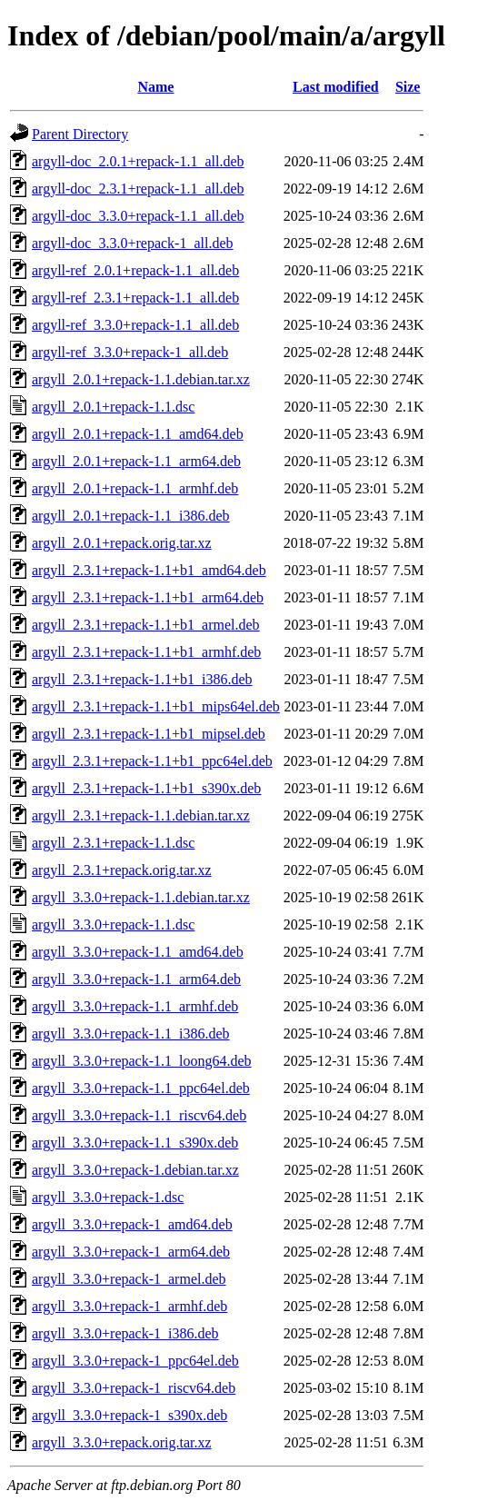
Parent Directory (80, 134)
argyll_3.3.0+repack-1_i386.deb (125, 1333)
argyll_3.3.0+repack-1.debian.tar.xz (135, 1170)
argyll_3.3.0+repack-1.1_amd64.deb (138, 951)
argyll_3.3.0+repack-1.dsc (108, 1197)
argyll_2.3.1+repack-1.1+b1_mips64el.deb (156, 706)
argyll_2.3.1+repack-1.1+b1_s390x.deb (146, 788)
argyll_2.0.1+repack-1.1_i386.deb (131, 515)
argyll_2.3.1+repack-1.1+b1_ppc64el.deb (152, 761)
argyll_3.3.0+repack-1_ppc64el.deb (135, 1360)
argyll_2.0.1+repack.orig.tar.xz (122, 543)
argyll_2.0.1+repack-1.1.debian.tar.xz (141, 379)
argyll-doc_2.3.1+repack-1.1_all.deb (138, 188)
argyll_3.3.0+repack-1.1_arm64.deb (136, 979)
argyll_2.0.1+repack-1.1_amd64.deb (138, 434)
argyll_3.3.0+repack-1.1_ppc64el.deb (141, 1088)
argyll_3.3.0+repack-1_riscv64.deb (133, 1388)
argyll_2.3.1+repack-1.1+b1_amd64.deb (149, 570)
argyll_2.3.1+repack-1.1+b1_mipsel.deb (148, 733)
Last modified (336, 86)
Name (155, 86)
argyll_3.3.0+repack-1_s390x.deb (129, 1415)
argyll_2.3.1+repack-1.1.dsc (113, 842)
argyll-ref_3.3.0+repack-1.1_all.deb (135, 325)
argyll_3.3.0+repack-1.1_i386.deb (131, 1033)
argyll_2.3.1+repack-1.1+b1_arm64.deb (148, 597)
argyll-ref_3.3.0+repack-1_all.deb (130, 352)
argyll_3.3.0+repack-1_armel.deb (129, 1279)
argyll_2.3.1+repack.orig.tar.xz (122, 870)
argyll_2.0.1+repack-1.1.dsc (113, 406)
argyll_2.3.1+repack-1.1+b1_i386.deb (142, 679)
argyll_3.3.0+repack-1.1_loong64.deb (142, 1061)
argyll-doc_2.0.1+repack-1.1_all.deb (138, 161)
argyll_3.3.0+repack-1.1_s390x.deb (135, 1142)
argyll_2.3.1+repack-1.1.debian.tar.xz (141, 815)
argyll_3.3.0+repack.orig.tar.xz (122, 1442)
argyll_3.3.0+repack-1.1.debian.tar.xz (141, 897)
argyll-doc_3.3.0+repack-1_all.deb (133, 243)
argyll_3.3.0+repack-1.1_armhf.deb (135, 1006)
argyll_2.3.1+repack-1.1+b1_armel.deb (146, 624)
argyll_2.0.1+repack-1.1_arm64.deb (136, 461)
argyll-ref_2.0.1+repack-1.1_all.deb (135, 270)
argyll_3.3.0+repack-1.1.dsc (113, 924)
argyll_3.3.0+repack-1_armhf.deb (129, 1306)
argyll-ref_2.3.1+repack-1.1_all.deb (135, 297)
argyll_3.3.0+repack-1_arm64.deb (131, 1251)
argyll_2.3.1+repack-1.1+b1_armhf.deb (146, 652)
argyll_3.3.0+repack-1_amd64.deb (132, 1224)
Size (408, 86)
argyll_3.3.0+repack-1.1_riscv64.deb (139, 1115)
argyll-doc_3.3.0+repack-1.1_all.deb (138, 216)
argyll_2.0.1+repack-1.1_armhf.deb (135, 488)
